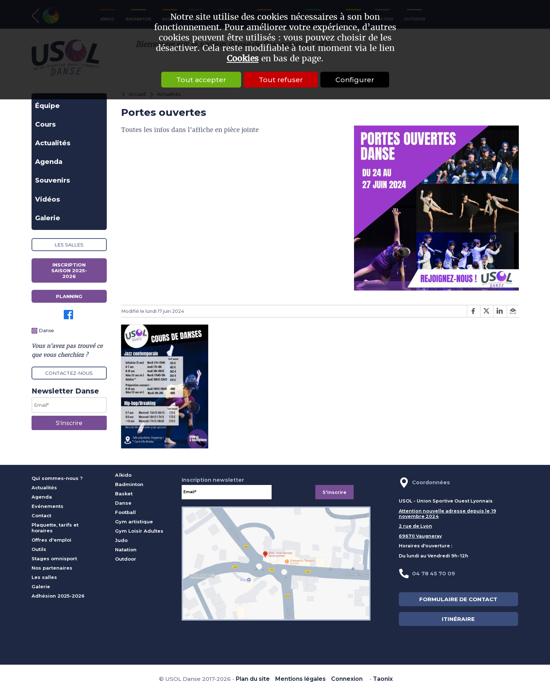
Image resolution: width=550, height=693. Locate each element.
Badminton (129, 484)
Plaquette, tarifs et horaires (55, 527)
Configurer (354, 79)
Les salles (68, 245)
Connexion (347, 678)
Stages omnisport (54, 558)
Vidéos (47, 199)
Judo (121, 540)
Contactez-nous (69, 373)
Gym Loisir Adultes (139, 531)
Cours (45, 124)
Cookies (243, 58)
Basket (124, 493)
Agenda (48, 161)
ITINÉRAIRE (458, 619)
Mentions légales (300, 678)
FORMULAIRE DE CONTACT (458, 599)
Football (125, 512)
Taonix (383, 678)
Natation (126, 549)
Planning (69, 296)
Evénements (47, 506)
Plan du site (253, 678)
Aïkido (123, 475)
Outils (39, 549)
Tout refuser (281, 79)
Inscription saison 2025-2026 (69, 270)
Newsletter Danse (65, 391)
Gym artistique (134, 521)
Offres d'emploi (51, 540)
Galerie (47, 218)
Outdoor (125, 559)
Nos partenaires (52, 568)
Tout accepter (201, 79)
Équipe (47, 106)
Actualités (53, 143)
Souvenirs (52, 180)
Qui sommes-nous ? (57, 478)
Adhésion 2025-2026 (58, 596)
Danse (46, 330)
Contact (41, 515)
